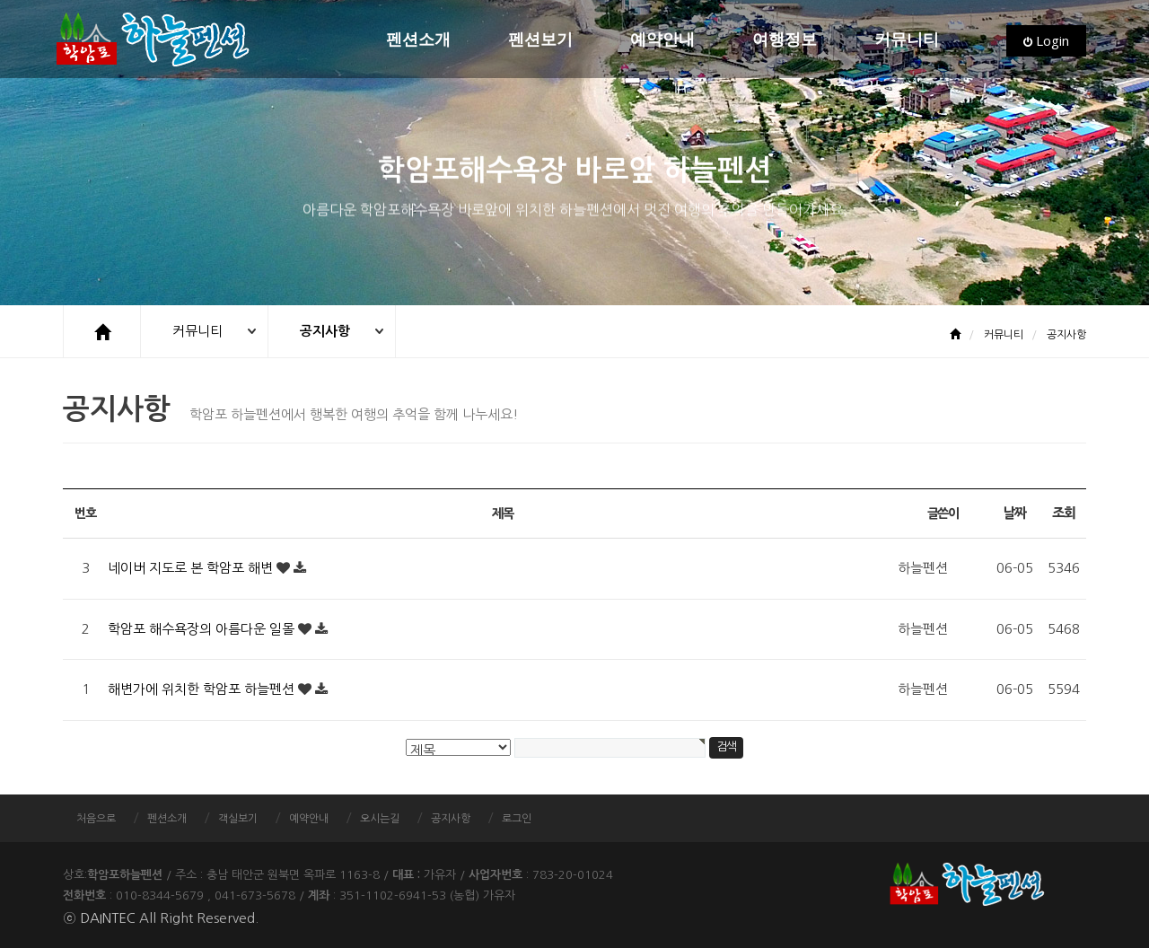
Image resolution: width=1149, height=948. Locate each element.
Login (1046, 40)
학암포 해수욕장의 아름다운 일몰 (203, 629)
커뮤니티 (906, 39)
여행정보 (784, 39)
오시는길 (379, 818)
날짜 (1014, 513)
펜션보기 (540, 39)
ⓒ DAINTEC (99, 918)
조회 (1063, 513)
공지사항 (328, 331)
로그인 (516, 818)
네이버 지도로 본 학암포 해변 (192, 568)
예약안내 (662, 39)
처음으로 (96, 818)
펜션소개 (418, 39)
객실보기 (238, 818)
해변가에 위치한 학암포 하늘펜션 (203, 689)
